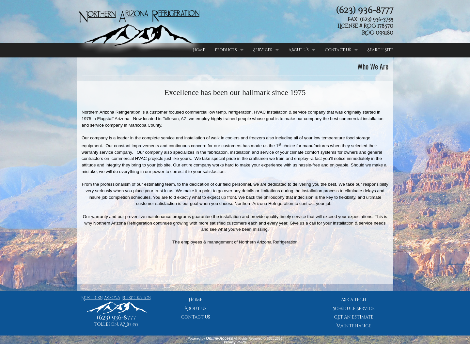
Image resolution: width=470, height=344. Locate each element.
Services (262, 50)
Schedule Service (354, 309)
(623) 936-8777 (364, 10)
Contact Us (338, 50)
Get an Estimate (353, 317)
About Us (299, 50)
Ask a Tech (353, 300)
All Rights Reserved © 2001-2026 (258, 338)
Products (226, 50)
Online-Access (219, 338)
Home (199, 50)
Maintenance (354, 326)
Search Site (380, 50)
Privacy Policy (235, 342)
